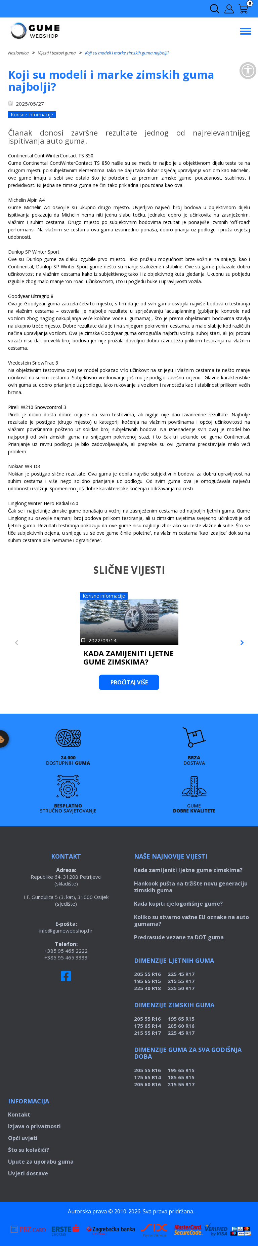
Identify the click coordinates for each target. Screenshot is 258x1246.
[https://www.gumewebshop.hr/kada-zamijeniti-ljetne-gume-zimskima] (68, 615)
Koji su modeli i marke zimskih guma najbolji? (127, 52)
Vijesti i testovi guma (57, 52)
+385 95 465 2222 (66, 950)
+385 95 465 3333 (66, 957)
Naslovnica (18, 52)
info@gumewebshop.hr (66, 930)
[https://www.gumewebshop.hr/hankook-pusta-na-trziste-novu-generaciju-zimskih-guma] (189, 615)
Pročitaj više (68, 682)
